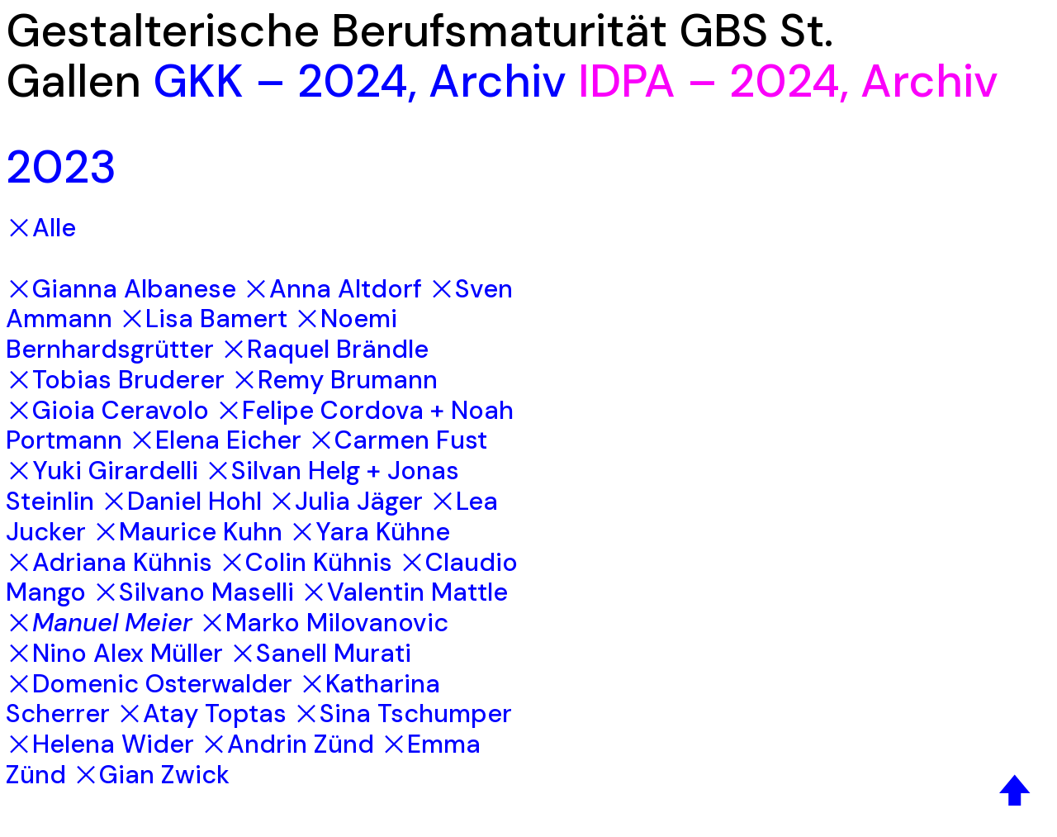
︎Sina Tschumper (402, 713)
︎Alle (41, 228)
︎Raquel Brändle (324, 349)
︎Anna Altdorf (332, 289)
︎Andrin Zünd (287, 744)
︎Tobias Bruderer (115, 380)
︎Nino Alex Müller (114, 653)
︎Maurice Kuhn (187, 532)
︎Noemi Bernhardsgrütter (201, 333)
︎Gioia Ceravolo (107, 410)
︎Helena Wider (100, 744)
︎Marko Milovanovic (323, 622)
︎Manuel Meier (99, 622)
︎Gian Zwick (151, 775)
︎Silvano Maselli (193, 592)
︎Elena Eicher (215, 440)
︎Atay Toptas (201, 713)
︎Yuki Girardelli (102, 470)
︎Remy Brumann (334, 380)
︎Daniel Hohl (181, 501)
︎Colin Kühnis (305, 562)
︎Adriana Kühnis (109, 562)
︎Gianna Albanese (121, 289)
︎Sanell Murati (320, 653)
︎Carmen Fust (397, 440)
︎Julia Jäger (345, 501)
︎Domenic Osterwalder (149, 684)
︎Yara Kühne (369, 532)
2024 (352, 81)
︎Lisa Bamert (203, 318)
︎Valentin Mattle (404, 592)
